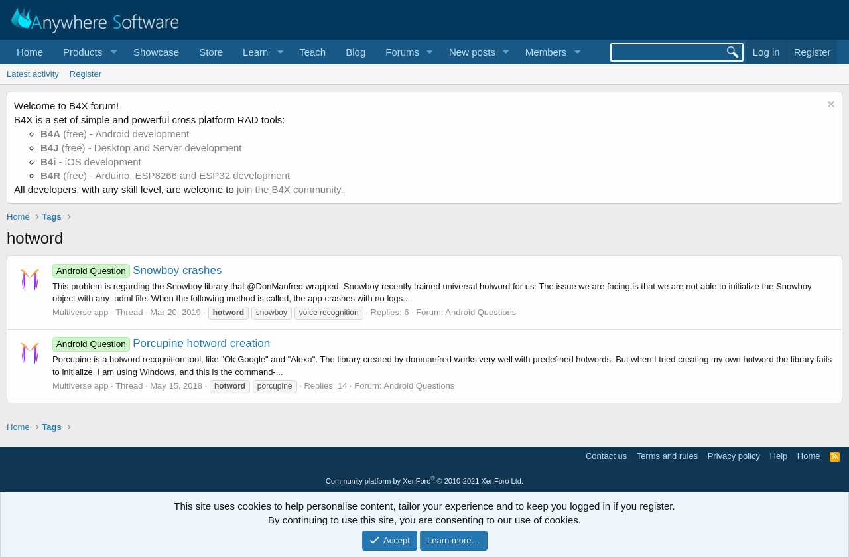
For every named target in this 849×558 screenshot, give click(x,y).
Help (779, 456)
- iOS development (90, 161)
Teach (312, 52)
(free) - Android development (114, 133)
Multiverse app (80, 312)
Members (546, 52)
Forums (402, 52)
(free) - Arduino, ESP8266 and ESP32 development (165, 175)
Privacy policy (734, 456)
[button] (88, 52)
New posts (472, 52)
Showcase (156, 52)
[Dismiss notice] (829, 106)
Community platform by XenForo (424, 481)
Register (85, 74)
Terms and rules (667, 456)
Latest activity (33, 74)
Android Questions (480, 312)
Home (30, 52)
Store (211, 52)
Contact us (606, 456)
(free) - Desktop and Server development (141, 147)
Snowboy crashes (137, 270)
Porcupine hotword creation (161, 343)
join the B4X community (288, 189)
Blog (355, 52)
